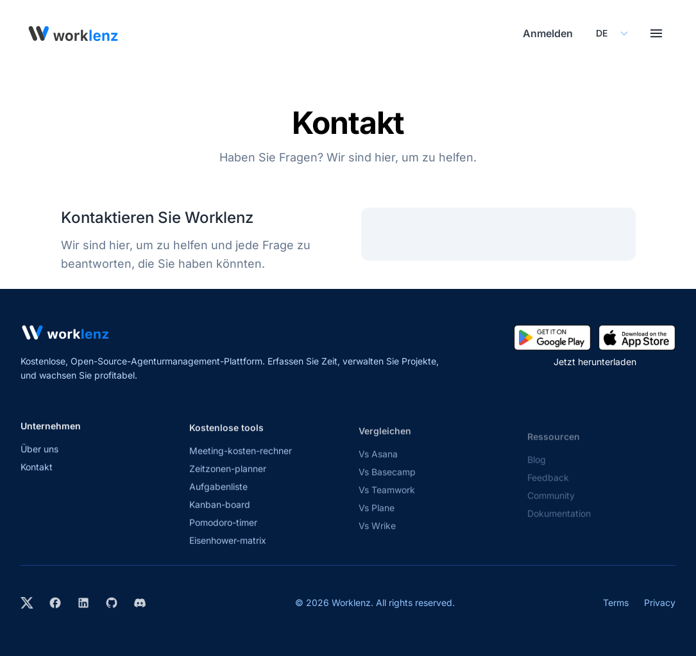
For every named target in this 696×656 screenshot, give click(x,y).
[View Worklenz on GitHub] (111, 602)
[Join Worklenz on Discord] (139, 602)
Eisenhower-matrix (227, 550)
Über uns (39, 454)
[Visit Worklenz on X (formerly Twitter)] (27, 602)
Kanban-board (219, 514)
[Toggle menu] (656, 33)
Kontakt (37, 472)
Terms (616, 602)
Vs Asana (378, 466)
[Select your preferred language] (611, 33)
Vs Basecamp (387, 484)
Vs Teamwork (387, 502)
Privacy (659, 602)
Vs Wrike (377, 538)
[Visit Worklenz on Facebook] (55, 602)
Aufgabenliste (218, 496)
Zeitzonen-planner (227, 478)
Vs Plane (377, 520)
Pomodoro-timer (223, 532)
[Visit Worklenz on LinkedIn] (83, 602)
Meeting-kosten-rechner (240, 460)
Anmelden (548, 33)
